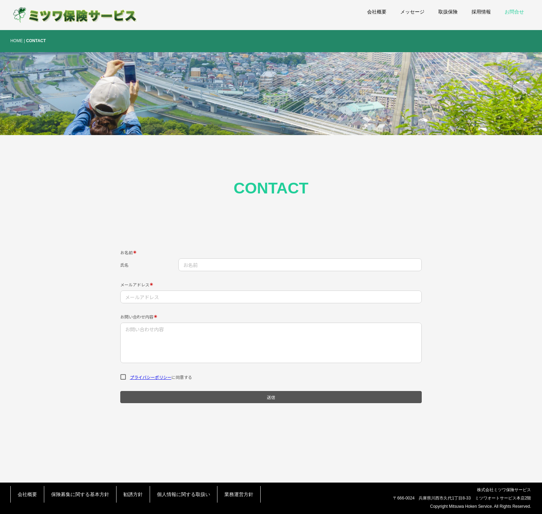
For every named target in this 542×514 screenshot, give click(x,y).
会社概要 (376, 12)
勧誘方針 (133, 494)
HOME (16, 40)
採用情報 (481, 12)
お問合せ (514, 12)
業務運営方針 (238, 494)
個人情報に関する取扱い (183, 494)
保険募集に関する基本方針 (80, 494)
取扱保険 (448, 12)
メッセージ (412, 12)
